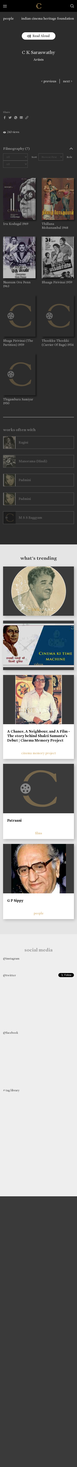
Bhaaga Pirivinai (53, 282)
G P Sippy (15, 900)
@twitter (9, 975)
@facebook (10, 1033)
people (8, 18)
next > (67, 81)
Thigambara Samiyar (18, 399)
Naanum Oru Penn (17, 282)
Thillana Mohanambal (51, 226)
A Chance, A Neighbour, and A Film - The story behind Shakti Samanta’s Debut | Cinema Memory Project (38, 735)
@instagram (11, 958)
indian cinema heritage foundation (47, 18)
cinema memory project (38, 753)
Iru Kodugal (12, 224)
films (38, 833)
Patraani (14, 820)
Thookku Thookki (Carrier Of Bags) (55, 342)
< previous (48, 81)
